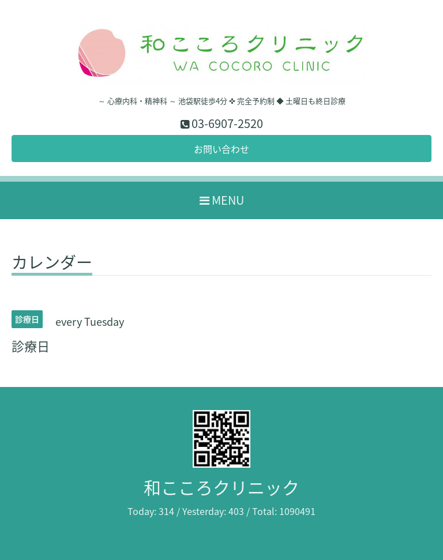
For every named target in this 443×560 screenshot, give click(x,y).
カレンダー (52, 264)
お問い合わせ (221, 149)
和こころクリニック (221, 487)
